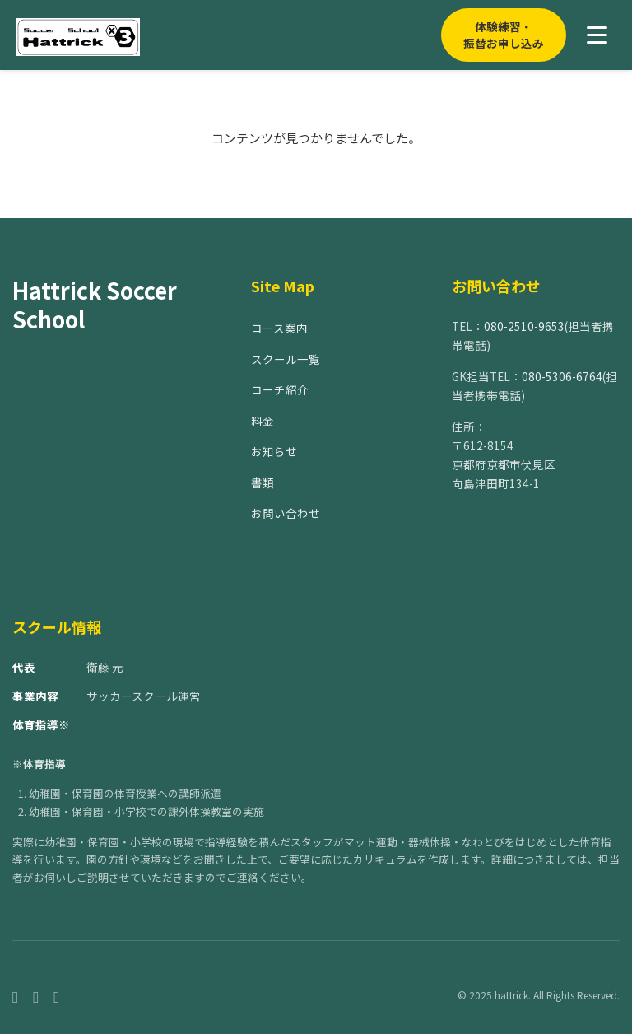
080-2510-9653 (524, 326)
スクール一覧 (285, 359)
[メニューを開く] (597, 35)
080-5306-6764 (562, 376)
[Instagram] (36, 996)
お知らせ (274, 451)
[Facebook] (15, 996)
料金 (262, 420)
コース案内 (279, 327)
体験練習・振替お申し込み (503, 34)
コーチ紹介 (280, 389)
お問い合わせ (285, 513)
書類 (262, 482)
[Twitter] (56, 996)
